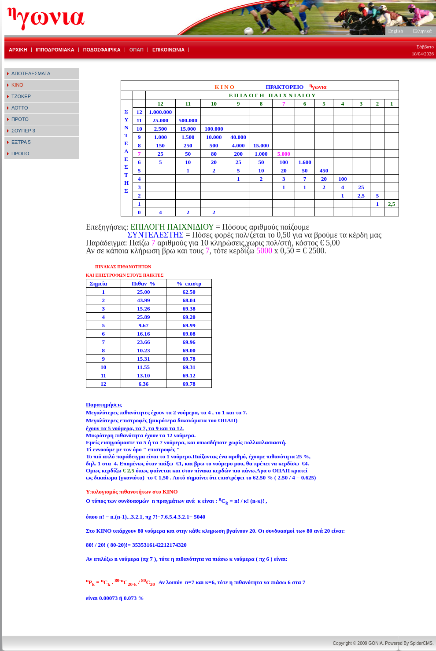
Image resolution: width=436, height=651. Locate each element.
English (395, 30)
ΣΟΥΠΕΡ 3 (23, 130)
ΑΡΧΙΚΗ (18, 49)
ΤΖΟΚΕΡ (21, 96)
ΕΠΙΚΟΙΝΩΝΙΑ (168, 49)
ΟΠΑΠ (136, 49)
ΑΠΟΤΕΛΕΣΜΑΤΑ (30, 73)
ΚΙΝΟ (17, 85)
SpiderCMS (421, 643)
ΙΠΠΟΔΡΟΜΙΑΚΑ (55, 49)
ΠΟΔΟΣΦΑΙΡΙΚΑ (102, 49)
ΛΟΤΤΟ (19, 107)
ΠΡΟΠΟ (20, 153)
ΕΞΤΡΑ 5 (21, 142)
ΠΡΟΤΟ (20, 119)
